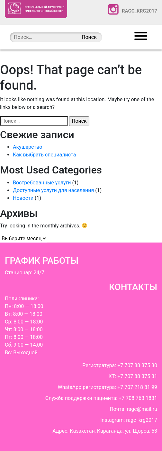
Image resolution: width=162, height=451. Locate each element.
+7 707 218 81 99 (137, 387)
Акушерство (27, 147)
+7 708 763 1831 (138, 398)
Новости (23, 198)
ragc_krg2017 (132, 9)
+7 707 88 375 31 (137, 376)
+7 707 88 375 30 (137, 365)
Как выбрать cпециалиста (44, 155)
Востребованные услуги (42, 183)
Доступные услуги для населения (53, 190)
